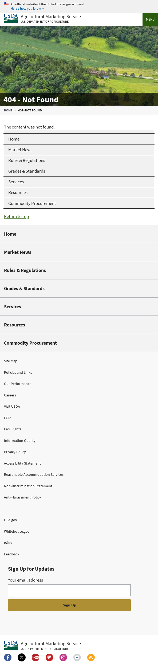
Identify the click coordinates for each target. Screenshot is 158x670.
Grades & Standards (24, 288)
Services (12, 306)
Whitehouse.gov (17, 531)
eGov (8, 542)
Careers (10, 395)
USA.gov (10, 519)
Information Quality (19, 440)
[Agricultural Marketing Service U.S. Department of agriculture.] (42, 645)
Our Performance (17, 383)
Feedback (11, 554)
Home (8, 110)
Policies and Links (18, 372)
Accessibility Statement (22, 463)
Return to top (16, 216)
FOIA (7, 417)
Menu (150, 19)
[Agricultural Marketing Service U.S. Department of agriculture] (42, 19)
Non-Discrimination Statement (28, 486)
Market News (17, 252)
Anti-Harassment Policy (22, 497)
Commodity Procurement (30, 343)
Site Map (10, 361)
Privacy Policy (15, 451)
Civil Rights (12, 429)
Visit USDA (12, 406)
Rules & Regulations (25, 270)
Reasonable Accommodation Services (34, 474)
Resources (14, 325)
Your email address (25, 580)
